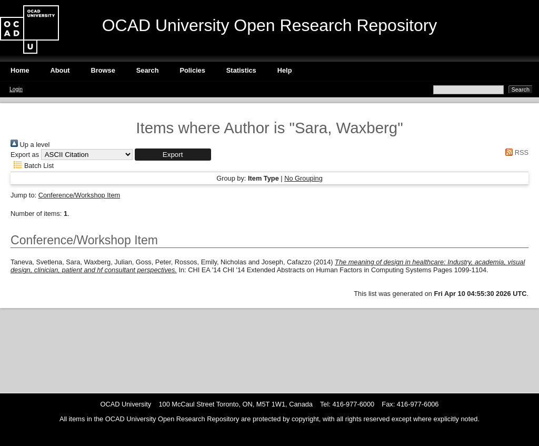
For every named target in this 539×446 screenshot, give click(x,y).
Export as (25, 154)
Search (147, 70)
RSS (515, 152)
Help (284, 70)
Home (20, 70)
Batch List (32, 166)
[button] (173, 154)
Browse (103, 70)
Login (16, 89)
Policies (192, 70)
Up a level (30, 144)
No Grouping (303, 178)
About (60, 70)
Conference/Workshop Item (79, 195)
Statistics (241, 70)
